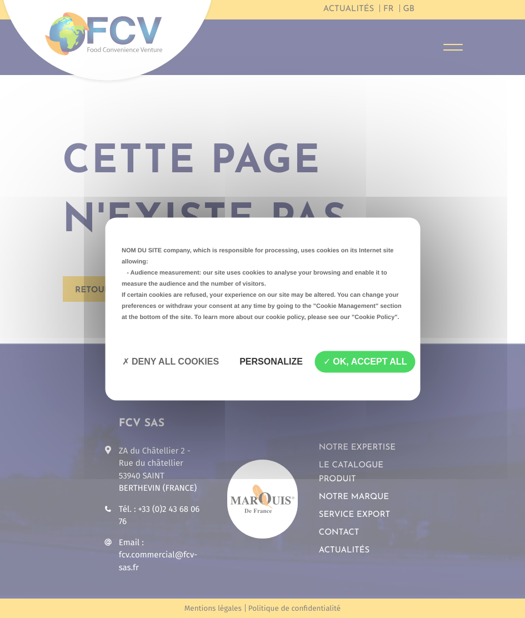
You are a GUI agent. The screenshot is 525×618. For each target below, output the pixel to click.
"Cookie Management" (345, 306)
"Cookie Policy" (375, 317)
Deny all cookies (170, 361)
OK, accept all (365, 361)
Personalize (271, 361)
